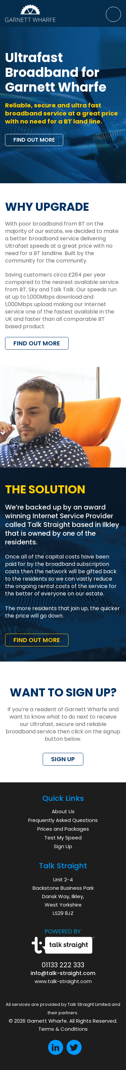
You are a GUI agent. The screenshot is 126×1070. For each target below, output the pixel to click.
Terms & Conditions (63, 1028)
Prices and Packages (63, 828)
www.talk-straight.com (63, 981)
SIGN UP (63, 759)
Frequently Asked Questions (63, 820)
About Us (63, 811)
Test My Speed (63, 837)
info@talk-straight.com (63, 973)
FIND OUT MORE (34, 140)
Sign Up (63, 846)
